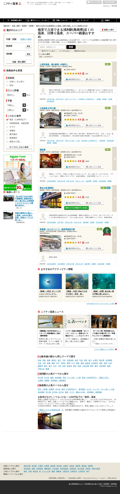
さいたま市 (46, 471)
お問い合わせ (112, 478)
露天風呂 (82, 389)
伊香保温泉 (64, 469)
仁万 (73, 363)
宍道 (81, 360)
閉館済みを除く (80, 51)
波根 (53, 363)
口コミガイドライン (91, 478)
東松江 (54, 360)
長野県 (77, 466)
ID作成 (114, 6)
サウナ (72, 392)
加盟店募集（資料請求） (57, 478)
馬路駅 (55, 143)
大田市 (63, 363)
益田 (109, 366)
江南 (39, 363)
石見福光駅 (50, 101)
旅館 (52, 378)
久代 (55, 366)
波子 (50, 366)
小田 (44, 363)
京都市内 (73, 471)
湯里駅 (49, 143)
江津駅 (110, 99)
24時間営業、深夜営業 (19, 123)
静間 (68, 363)
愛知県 (84, 466)
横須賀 (35, 471)
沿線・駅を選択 (19, 62)
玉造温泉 (70, 360)
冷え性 (46, 378)
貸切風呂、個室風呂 (58, 380)
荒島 (44, 360)
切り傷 (40, 378)
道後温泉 (73, 469)
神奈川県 (27, 466)
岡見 (91, 366)
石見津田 (102, 366)
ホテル (89, 389)
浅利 (105, 363)
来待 (76, 360)
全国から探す (26, 39)
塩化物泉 (58, 378)
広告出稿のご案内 (75, 478)
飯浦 (47, 369)
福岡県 (90, 466)
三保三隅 (85, 366)
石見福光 (94, 363)
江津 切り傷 (50, 99)
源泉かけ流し (104, 378)
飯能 (53, 471)
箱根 (33, 469)
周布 (74, 366)
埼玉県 (34, 466)
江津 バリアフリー (71, 99)
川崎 (30, 471)
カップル (96, 389)
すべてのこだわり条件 (19, 147)
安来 (39, 360)
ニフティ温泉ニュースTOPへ (104, 349)
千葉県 (40, 466)
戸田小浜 (41, 369)
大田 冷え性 (59, 140)
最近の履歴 (110, 2)
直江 (90, 360)
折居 (79, 366)
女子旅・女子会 (58, 392)
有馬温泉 (39, 469)
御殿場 (58, 471)
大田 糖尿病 (61, 264)
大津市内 (81, 471)
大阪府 (65, 466)
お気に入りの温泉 (94, 2)
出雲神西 (108, 360)
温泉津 (87, 363)
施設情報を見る (74, 79)
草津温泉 (27, 469)
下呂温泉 (55, 469)
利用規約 (106, 484)
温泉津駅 (102, 140)
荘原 (85, 360)
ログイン (106, 6)
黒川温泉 (81, 469)
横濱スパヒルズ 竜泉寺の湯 (49, 410)
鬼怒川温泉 (96, 469)
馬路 (77, 363)
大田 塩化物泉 (51, 181)
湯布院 (87, 469)
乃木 (64, 360)
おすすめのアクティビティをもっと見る (101, 303)
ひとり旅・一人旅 (74, 378)
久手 (57, 363)
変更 (28, 46)
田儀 (48, 363)
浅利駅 (99, 99)
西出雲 (101, 360)
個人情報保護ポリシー (76, 484)
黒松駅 (104, 99)
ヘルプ (102, 478)
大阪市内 (65, 471)
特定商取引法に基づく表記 (93, 484)
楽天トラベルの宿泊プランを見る (76, 208)
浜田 (64, 366)
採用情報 (114, 484)
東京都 (59, 466)
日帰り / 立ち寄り (16, 82)
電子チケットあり (48, 51)
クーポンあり (65, 51)
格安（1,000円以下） (90, 378)
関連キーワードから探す (13, 474)
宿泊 (64, 378)
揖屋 (48, 360)
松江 (59, 360)
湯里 (82, 363)
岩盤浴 (12, 131)
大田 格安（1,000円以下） (89, 140)
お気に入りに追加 (95, 79)
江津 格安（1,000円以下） (86, 99)
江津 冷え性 (59, 99)
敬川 (45, 366)
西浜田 (69, 366)
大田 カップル (79, 181)
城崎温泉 (47, 469)
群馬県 (52, 466)
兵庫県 (46, 466)
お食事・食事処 (44, 380)
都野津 (40, 366)
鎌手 (96, 366)
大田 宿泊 (60, 222)
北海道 (71, 466)
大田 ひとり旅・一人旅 (72, 140)
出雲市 (95, 360)
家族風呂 (13, 138)
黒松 (101, 363)
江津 (110, 363)
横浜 (25, 471)
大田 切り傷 (50, 140)
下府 (59, 366)
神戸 (88, 471)
